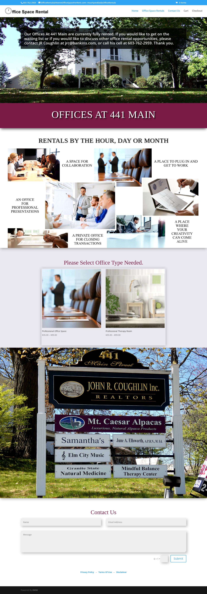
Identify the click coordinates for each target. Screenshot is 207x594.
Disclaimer (121, 572)
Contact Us (174, 11)
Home (135, 11)
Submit (178, 558)
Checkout (197, 11)
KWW (35, 590)
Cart (186, 11)
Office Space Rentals (153, 11)
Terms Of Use (105, 572)
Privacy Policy (87, 572)
